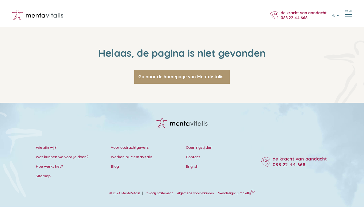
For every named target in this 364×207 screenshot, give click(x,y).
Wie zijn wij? (46, 147)
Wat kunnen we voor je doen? (62, 156)
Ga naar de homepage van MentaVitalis (180, 77)
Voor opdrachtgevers (130, 147)
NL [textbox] (333, 15)
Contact (193, 156)
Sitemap (43, 176)
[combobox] (334, 15)
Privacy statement (159, 193)
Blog (115, 166)
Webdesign (226, 193)
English (192, 166)
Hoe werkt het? (49, 166)
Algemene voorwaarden (195, 193)
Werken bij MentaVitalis (131, 156)
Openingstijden (199, 147)
